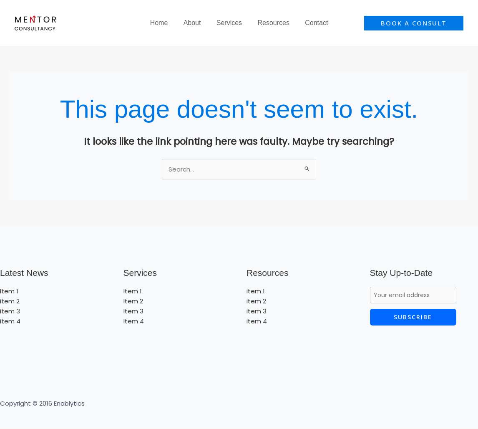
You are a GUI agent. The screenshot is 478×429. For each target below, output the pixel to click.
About (194, 22)
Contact (312, 22)
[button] (413, 23)
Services (229, 22)
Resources (271, 22)
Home (163, 22)
